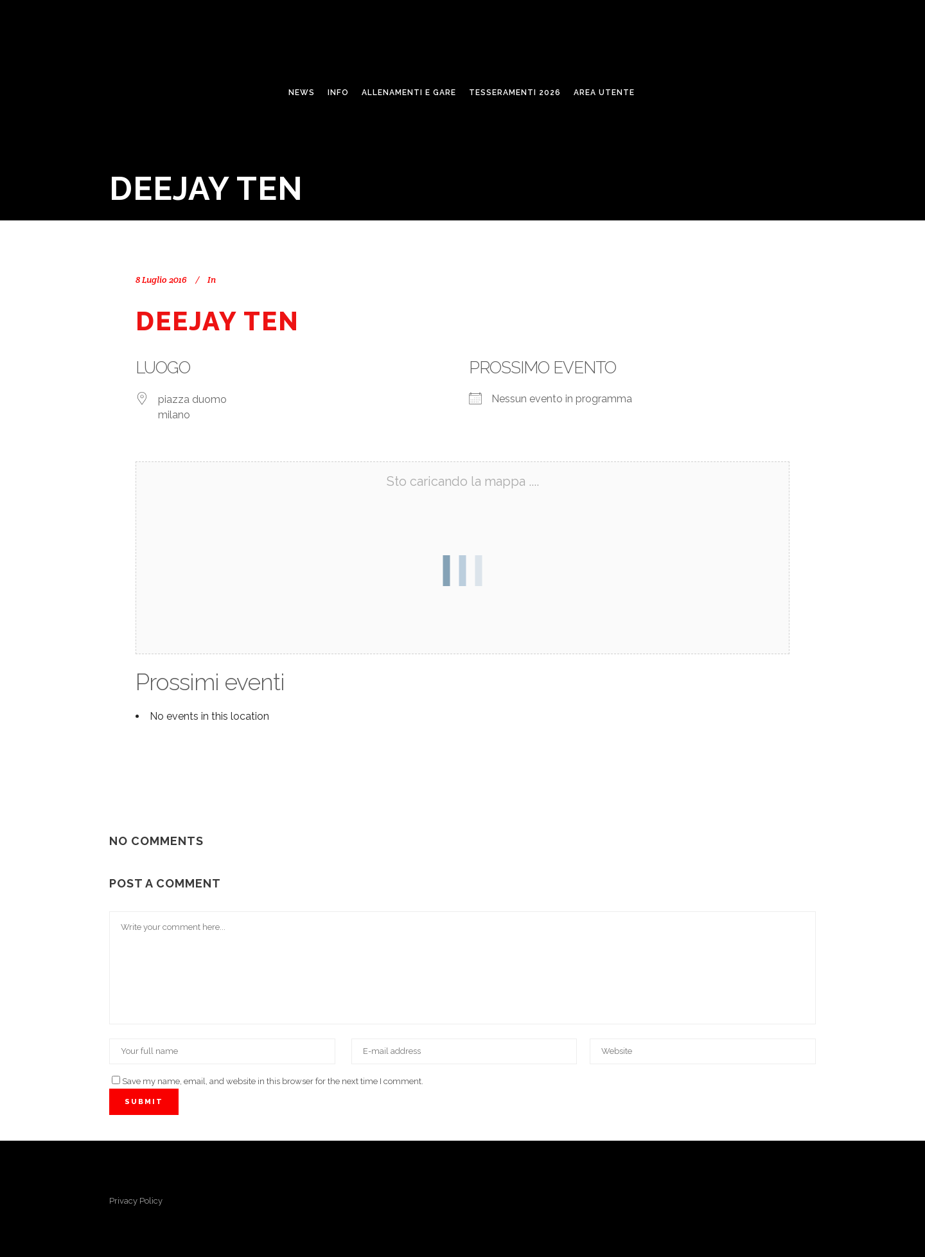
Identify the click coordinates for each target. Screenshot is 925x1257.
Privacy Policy (136, 1201)
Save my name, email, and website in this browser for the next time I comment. (272, 1081)
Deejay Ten (217, 321)
